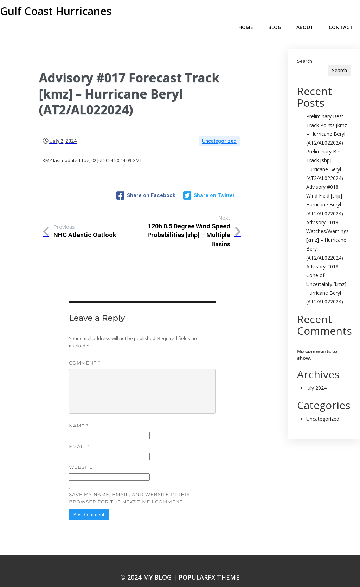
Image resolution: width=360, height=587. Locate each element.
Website (81, 454)
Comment (84, 350)
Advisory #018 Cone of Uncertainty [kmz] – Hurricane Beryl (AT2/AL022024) (328, 273)
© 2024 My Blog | (149, 564)
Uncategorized (219, 130)
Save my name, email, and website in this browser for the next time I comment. (129, 485)
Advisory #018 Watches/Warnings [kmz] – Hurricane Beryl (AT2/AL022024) (327, 229)
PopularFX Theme (209, 564)
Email (79, 433)
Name (78, 413)
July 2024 (316, 376)
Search (304, 50)
